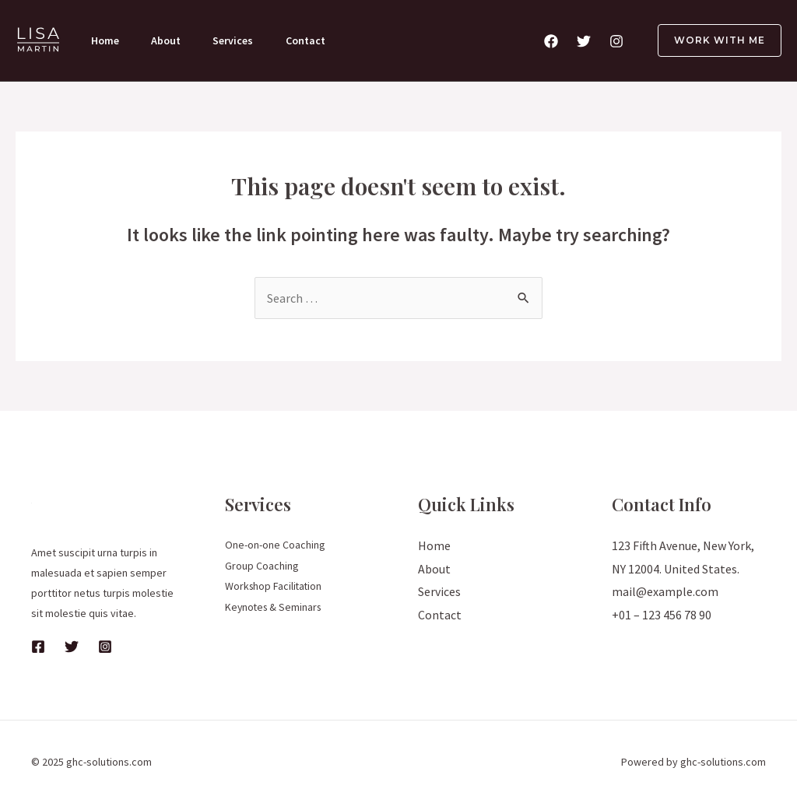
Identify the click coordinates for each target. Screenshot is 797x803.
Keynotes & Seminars (275, 605)
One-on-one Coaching (275, 545)
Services (238, 40)
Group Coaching (262, 565)
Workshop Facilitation (275, 585)
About (169, 40)
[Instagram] (616, 41)
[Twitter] (584, 41)
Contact (312, 40)
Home (106, 40)
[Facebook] (551, 41)
